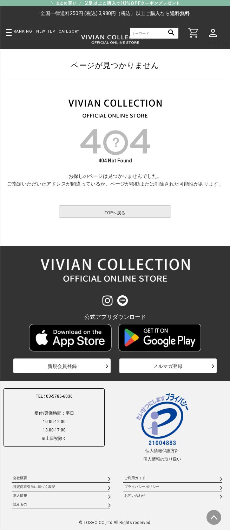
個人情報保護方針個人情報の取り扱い (162, 427)
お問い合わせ (134, 495)
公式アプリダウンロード (115, 317)
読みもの (20, 504)
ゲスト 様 (217, 43)
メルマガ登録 (168, 366)
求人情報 (20, 495)
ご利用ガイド (134, 478)
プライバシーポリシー (141, 487)
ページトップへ (213, 517)
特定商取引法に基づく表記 (34, 487)
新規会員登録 (62, 366)
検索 (171, 33)
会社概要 (20, 478)
